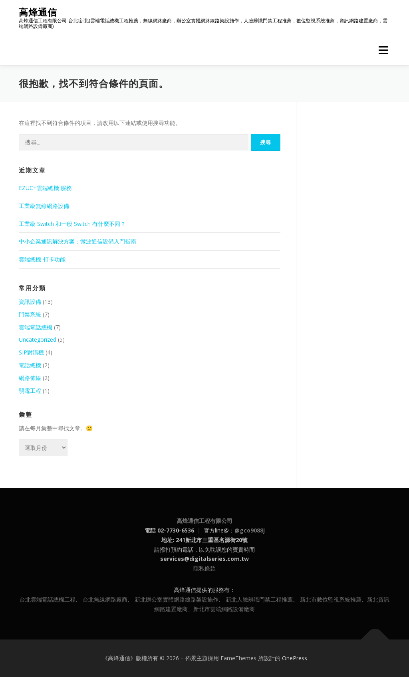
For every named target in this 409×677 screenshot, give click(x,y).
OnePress (294, 658)
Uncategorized (37, 339)
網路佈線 (30, 378)
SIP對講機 (31, 352)
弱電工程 (30, 390)
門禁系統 (30, 314)
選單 (382, 50)
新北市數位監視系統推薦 (330, 599)
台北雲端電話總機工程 (47, 599)
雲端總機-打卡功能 (42, 259)
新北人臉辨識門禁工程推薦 (259, 599)
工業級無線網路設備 (44, 206)
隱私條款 (204, 568)
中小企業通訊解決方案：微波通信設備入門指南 (77, 241)
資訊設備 (30, 301)
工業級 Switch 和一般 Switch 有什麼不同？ (72, 224)
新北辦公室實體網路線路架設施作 (176, 599)
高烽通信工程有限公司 (204, 521)
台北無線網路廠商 (105, 599)
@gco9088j (249, 530)
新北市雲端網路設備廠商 (224, 609)
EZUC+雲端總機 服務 (45, 188)
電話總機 (30, 365)
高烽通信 (38, 12)
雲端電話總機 (35, 327)
